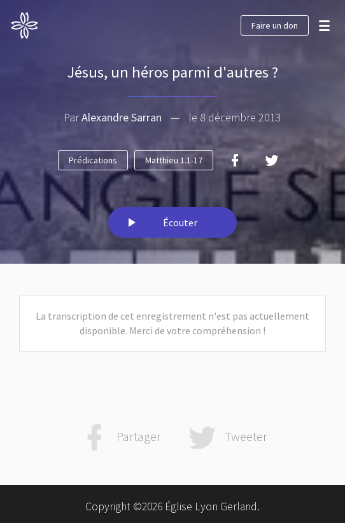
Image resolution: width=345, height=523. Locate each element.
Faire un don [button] (274, 25)
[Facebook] (235, 160)
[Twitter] (272, 160)
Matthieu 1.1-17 (174, 160)
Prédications (93, 160)
